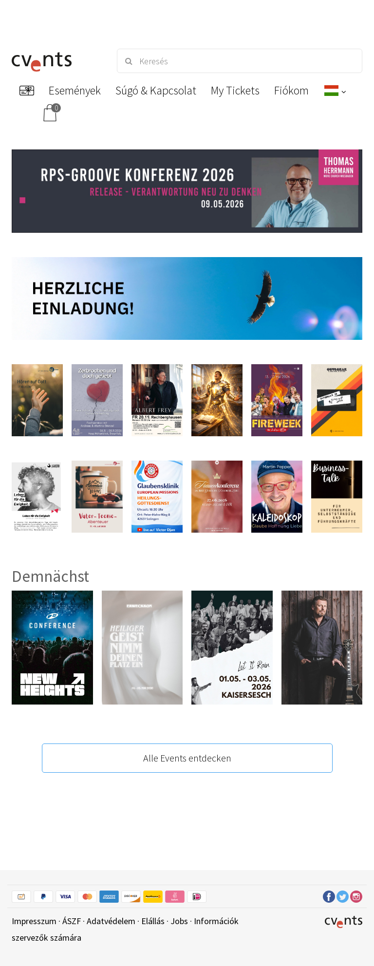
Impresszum (34, 921)
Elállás (153, 921)
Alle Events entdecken (187, 758)
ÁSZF (71, 921)
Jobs (179, 921)
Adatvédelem (111, 921)
